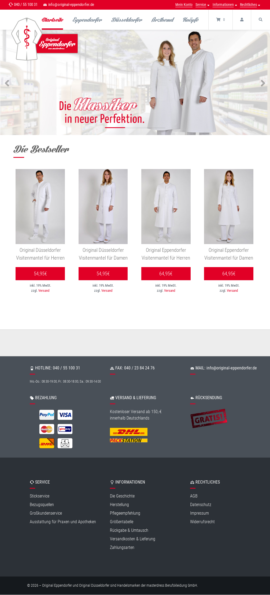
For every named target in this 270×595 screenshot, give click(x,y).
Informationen (223, 4)
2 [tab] (135, 128)
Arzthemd (162, 19)
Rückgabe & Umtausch (129, 530)
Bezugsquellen (42, 504)
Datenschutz (200, 504)
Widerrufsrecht (202, 521)
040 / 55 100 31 (26, 4)
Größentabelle (121, 521)
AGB (194, 496)
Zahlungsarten (122, 547)
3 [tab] (155, 128)
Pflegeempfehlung (125, 513)
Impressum (199, 513)
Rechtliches (248, 4)
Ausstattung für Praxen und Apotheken (63, 521)
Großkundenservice (46, 513)
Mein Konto (184, 4)
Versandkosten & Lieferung (132, 538)
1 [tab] (115, 128)
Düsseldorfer (126, 19)
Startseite (52, 19)
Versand (43, 291)
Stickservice (39, 496)
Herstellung (119, 504)
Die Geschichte (122, 496)
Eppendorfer (87, 19)
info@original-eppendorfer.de (71, 4)
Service (200, 4)
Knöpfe (190, 19)
